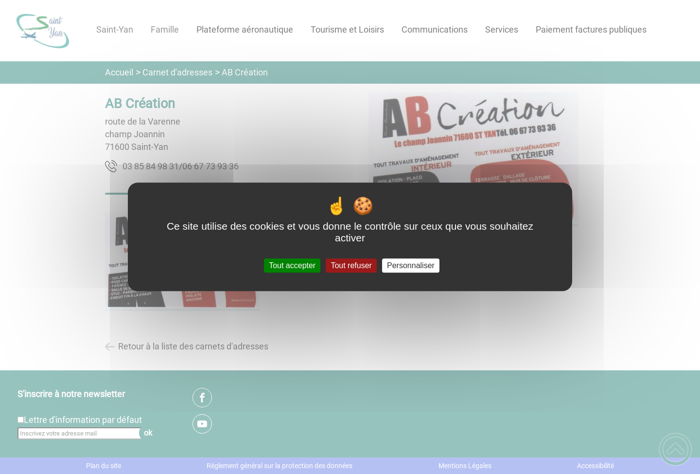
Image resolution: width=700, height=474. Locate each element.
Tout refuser (351, 265)
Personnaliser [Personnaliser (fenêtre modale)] (411, 265)
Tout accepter (292, 265)
